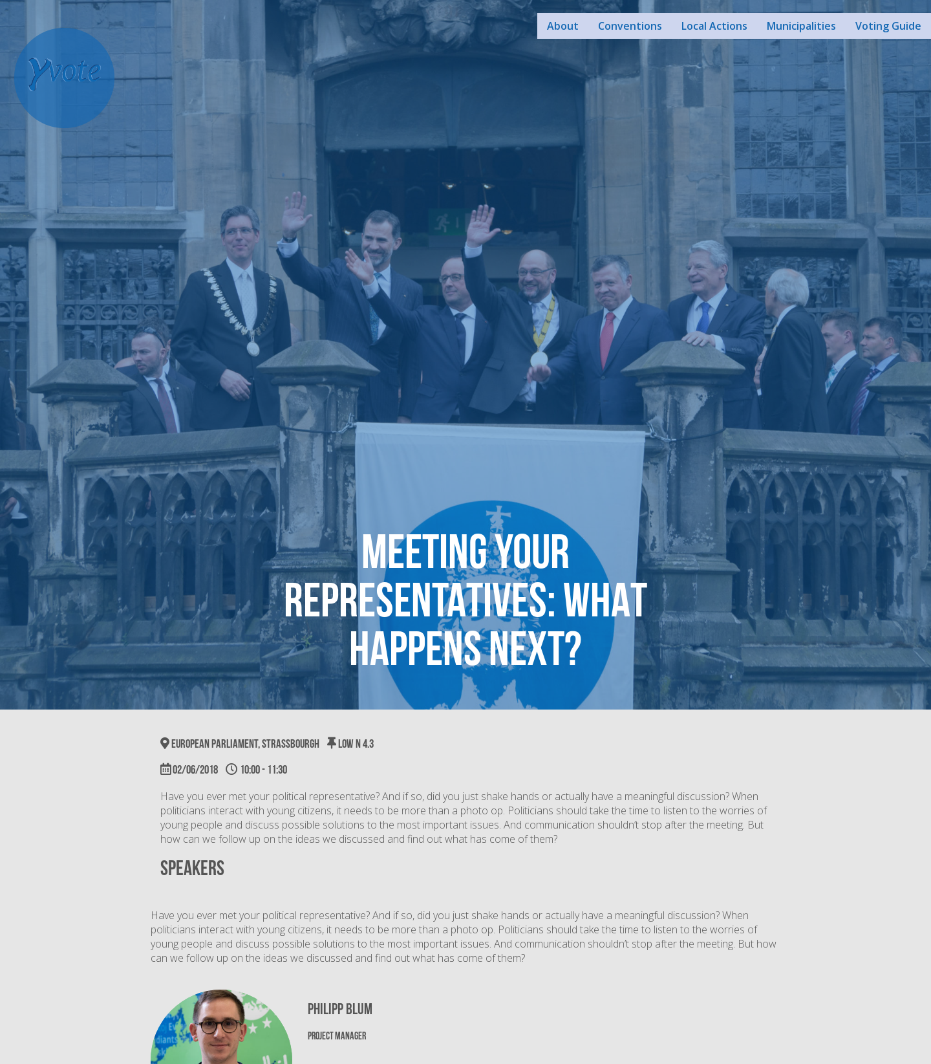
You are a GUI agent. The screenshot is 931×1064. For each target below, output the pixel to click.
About (563, 26)
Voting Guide (888, 26)
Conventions (630, 26)
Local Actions (714, 26)
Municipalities (801, 26)
